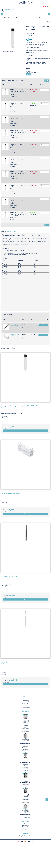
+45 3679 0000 (27, 706)
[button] (47, 22)
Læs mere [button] (42, 325)
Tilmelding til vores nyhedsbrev (25, 835)
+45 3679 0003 (26, 811)
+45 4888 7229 (26, 740)
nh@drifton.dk (25, 722)
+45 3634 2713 (26, 795)
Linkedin (28, 836)
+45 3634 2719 (26, 760)
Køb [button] (46, 81)
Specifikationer (10, 231)
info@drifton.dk (27, 707)
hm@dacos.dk (25, 781)
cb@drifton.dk (25, 761)
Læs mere (28, 74)
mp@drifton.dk (25, 812)
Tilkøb (15, 231)
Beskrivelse (3, 231)
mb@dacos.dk (25, 796)
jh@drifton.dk (25, 741)
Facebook (23, 836)
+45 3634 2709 (26, 721)
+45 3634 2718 (26, 780)
